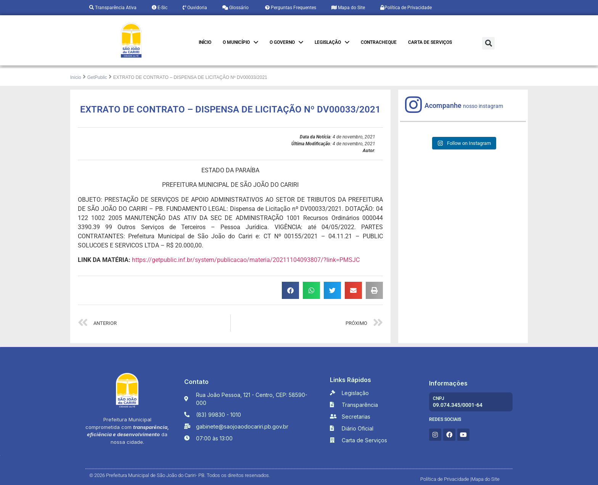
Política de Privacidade (406, 7)
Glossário (235, 7)
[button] (488, 43)
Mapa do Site (348, 7)
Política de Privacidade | (445, 479)
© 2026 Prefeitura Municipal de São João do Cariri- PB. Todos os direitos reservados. (179, 475)
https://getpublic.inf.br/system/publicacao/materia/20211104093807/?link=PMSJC (246, 259)
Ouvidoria (195, 7)
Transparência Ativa (113, 7)
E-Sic (159, 7)
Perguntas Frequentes (290, 7)
